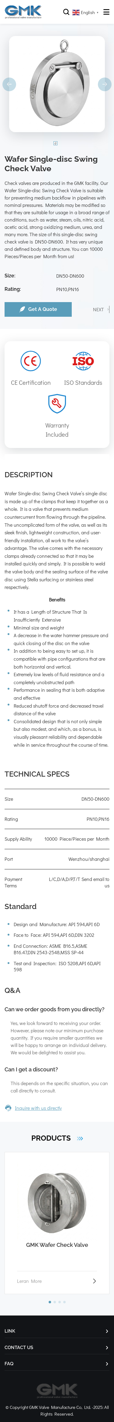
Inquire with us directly (33, 1108)
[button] (50, 1302)
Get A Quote (38, 309)
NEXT (98, 309)
